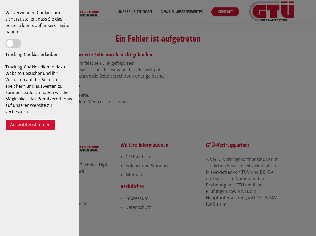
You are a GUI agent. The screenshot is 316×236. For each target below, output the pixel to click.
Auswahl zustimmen (30, 125)
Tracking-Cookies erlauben (32, 54)
